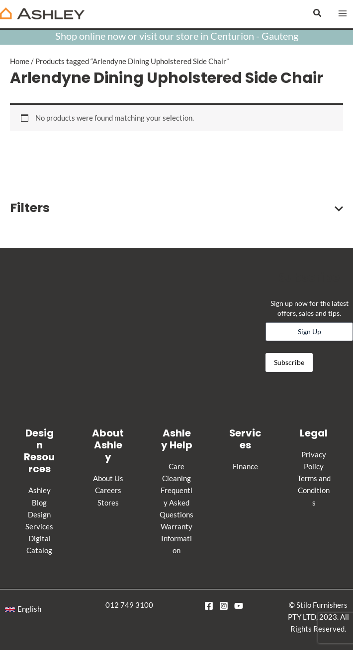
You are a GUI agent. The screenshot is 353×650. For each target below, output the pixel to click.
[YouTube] (238, 605)
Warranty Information (176, 538)
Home (19, 61)
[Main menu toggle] (342, 13)
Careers (108, 490)
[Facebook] (208, 605)
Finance (245, 466)
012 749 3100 (129, 605)
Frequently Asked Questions (176, 502)
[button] (317, 13)
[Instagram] (223, 605)
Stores (108, 503)
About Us (108, 478)
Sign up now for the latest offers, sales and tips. (309, 308)
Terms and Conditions (314, 490)
